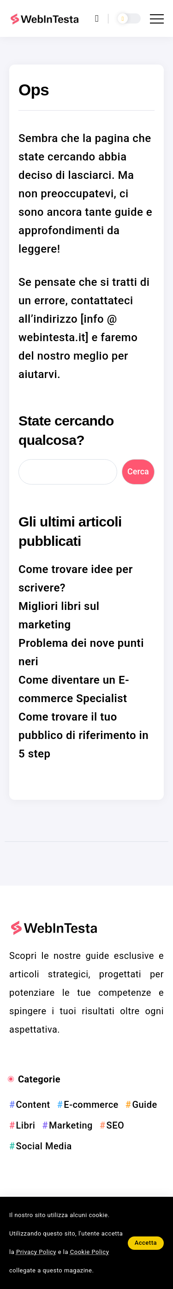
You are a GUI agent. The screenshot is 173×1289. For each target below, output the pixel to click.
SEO (116, 1125)
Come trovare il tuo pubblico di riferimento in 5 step (83, 735)
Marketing (71, 1125)
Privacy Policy (36, 1251)
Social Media (44, 1146)
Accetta (146, 1242)
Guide (144, 1104)
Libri (26, 1125)
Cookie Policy (89, 1251)
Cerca (138, 471)
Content (33, 1104)
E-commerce (91, 1104)
